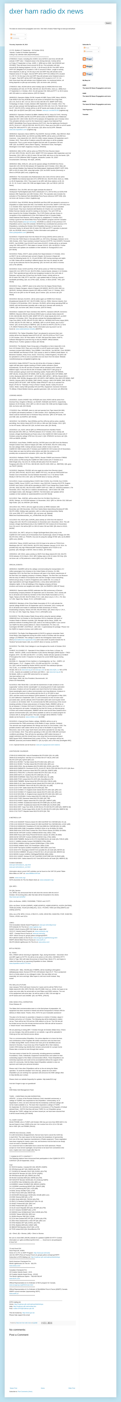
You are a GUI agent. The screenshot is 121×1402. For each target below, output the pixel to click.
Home (43, 1388)
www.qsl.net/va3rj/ (29, 222)
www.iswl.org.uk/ (27, 670)
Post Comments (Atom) (25, 1391)
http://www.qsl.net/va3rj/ (42, 1253)
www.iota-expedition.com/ (18, 129)
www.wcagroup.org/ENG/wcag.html (45, 938)
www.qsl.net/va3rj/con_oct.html (19, 867)
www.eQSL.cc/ (54, 670)
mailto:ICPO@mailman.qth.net (23, 1308)
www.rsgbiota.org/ (35, 927)
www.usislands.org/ (41, 931)
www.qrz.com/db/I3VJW (51, 110)
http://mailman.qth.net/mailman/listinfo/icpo (45, 1257)
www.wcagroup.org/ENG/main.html (21, 1285)
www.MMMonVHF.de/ (33, 873)
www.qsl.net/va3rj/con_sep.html (20, 865)
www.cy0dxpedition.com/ (17, 232)
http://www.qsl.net (28, 1313)
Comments (15, 38)
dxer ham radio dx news (46, 11)
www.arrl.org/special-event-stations (48, 745)
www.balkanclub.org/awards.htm (25, 640)
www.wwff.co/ (40, 940)
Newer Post (13, 1388)
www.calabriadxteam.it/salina (25, 329)
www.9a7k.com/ (14, 1278)
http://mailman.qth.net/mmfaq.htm (24, 1306)
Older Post (71, 1388)
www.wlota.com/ (44, 942)
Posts (13, 34)
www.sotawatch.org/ (47, 880)
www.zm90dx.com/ (32, 717)
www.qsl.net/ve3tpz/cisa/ (47, 925)
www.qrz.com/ (40, 670)
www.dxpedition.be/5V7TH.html (20, 963)
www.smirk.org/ (20, 878)
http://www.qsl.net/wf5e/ (17, 897)
